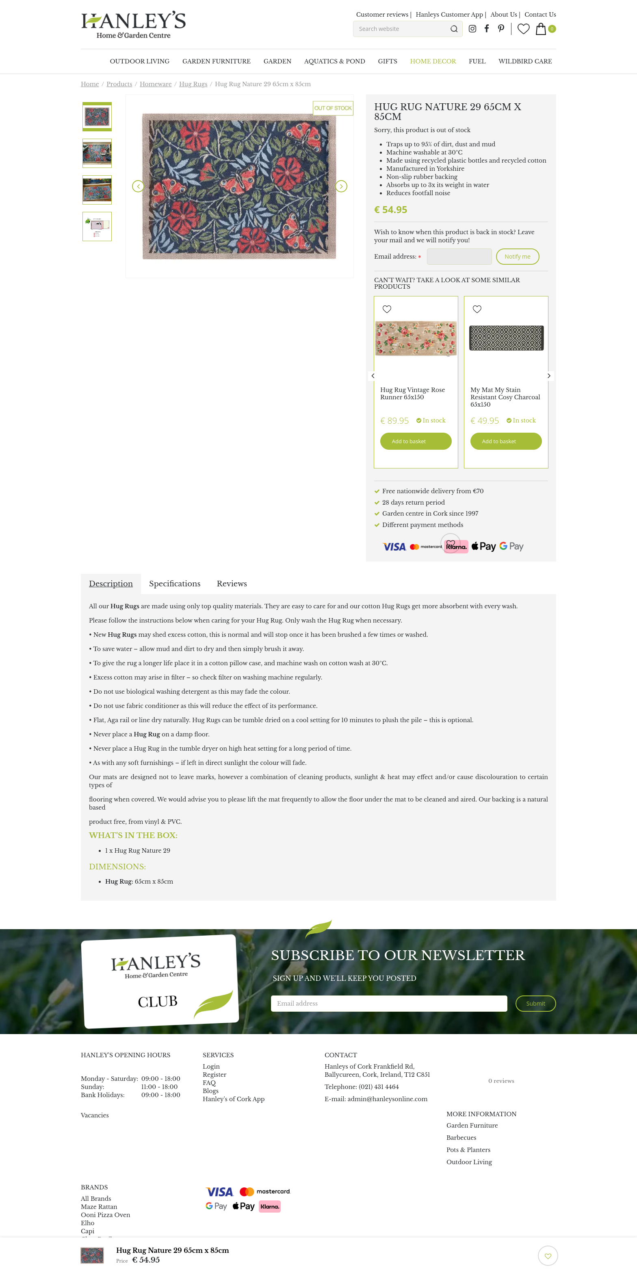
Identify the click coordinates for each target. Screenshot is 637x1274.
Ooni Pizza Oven (105, 1215)
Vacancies (95, 1115)
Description (111, 583)
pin (501, 29)
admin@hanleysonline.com (388, 1099)
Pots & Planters (468, 1150)
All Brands (96, 1198)
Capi (87, 1231)
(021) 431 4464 (379, 1087)
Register (214, 1074)
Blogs (211, 1091)
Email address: (397, 257)
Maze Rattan (99, 1207)
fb (487, 29)
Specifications (174, 583)
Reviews (232, 583)
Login (211, 1066)
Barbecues (461, 1137)
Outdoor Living (469, 1162)
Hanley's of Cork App (234, 1099)
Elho (88, 1223)
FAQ (209, 1083)
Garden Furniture (472, 1125)
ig (472, 29)
